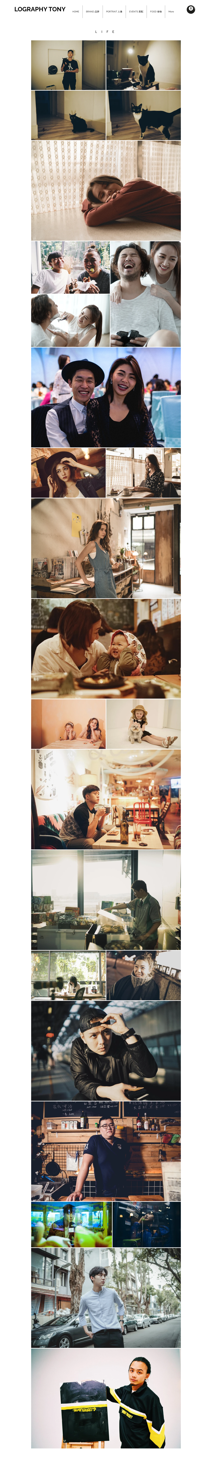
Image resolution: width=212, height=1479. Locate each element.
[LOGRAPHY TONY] (45, 9)
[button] (190, 9)
